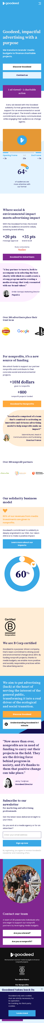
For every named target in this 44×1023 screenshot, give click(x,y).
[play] (22, 140)
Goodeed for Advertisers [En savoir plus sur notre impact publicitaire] (22, 257)
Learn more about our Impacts (22, 544)
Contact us (22, 75)
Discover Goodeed (22, 66)
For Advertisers (22, 979)
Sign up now (22, 843)
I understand (22, 1013)
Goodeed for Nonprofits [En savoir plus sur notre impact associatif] (22, 404)
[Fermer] (41, 989)
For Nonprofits (22, 985)
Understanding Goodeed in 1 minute (24, 724)
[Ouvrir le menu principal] (38, 3)
